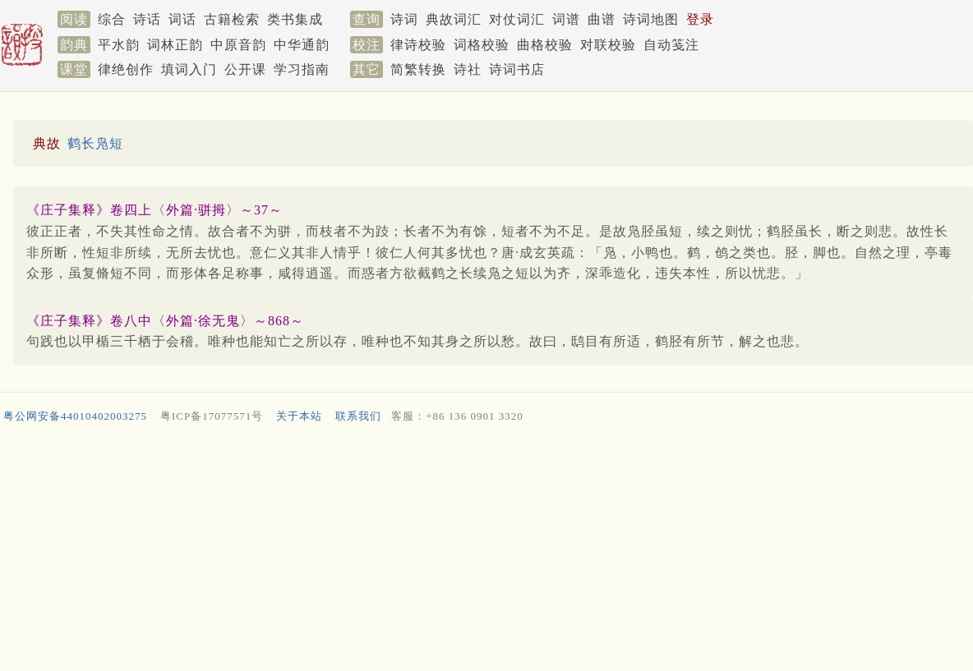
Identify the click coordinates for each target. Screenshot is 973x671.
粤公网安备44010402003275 (75, 416)
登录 (700, 19)
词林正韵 (175, 45)
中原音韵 (238, 45)
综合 (112, 19)
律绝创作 (126, 69)
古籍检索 (232, 19)
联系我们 (358, 416)
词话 (182, 19)
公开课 (245, 69)
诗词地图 (651, 19)
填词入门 (189, 69)
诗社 (468, 69)
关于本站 (299, 416)
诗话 (147, 19)
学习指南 (302, 69)
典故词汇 (454, 19)
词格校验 (482, 45)
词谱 (566, 19)
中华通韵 (302, 45)
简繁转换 (418, 69)
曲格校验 (545, 45)
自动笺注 (671, 45)
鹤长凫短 (95, 143)
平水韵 (119, 45)
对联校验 (608, 45)
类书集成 (295, 19)
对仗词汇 (517, 19)
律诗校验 (418, 45)
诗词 (404, 19)
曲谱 (602, 19)
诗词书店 (517, 69)
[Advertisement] (483, 551)
